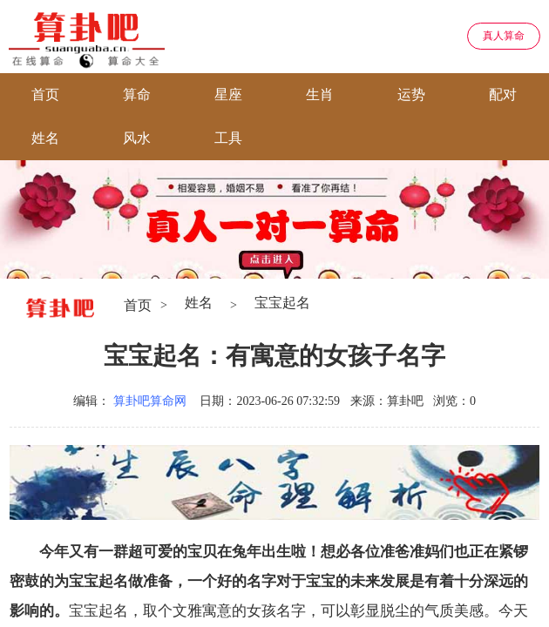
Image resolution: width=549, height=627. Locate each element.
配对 (503, 94)
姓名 (45, 138)
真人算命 (504, 36)
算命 (137, 94)
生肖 (320, 94)
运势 (411, 94)
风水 (137, 138)
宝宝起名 (282, 302)
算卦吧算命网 (149, 401)
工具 (228, 138)
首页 (45, 94)
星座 (228, 94)
